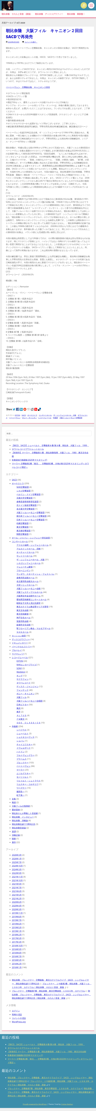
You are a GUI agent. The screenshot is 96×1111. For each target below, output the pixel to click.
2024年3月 (17, 869)
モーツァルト (22, 777)
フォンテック (22, 690)
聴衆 (14, 838)
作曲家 (55, 418)
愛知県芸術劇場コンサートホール (31, 599)
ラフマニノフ (18, 653)
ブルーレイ (17, 650)
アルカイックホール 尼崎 (28, 548)
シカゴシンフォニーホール (28, 563)
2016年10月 (17, 945)
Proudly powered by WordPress (35, 1104)
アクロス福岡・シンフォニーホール (32, 545)
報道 (14, 802)
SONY (19, 668)
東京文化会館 (22, 610)
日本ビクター (22, 704)
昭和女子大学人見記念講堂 (28, 603)
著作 (14, 842)
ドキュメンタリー (20, 643)
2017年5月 (17, 938)
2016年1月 (17, 967)
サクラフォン (22, 679)
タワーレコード (23, 682)
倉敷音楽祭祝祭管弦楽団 (27, 501)
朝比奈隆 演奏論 (20, 820)
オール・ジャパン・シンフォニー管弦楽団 (31, 537)
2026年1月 (17, 858)
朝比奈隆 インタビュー (23, 817)
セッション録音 (19, 635)
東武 (18, 708)
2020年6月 (17, 902)
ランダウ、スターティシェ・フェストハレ (35, 574)
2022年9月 (17, 873)
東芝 (18, 711)
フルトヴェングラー (25, 755)
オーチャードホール (25, 552)
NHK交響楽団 (22, 487)
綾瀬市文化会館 (23, 624)
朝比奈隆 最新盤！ (76, 14)
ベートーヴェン (14, 418)
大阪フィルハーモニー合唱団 (29, 701)
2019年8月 (17, 916)
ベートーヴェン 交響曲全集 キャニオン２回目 (28, 87)
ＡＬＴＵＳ (21, 715)
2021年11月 (17, 876)
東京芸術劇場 (22, 614)
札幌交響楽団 (22, 523)
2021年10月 (17, 880)
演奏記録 (16, 835)
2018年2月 (17, 934)
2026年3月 (17, 855)
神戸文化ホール (23, 617)
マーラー (20, 769)
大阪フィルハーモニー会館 (28, 588)
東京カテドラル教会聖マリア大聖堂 (32, 606)
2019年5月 (17, 927)
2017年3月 (17, 942)
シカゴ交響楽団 (23, 490)
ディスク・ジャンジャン (27, 686)
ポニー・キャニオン (29, 418)
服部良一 (20, 791)
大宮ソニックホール (25, 585)
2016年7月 (17, 956)
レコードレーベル (44, 418)
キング (19, 675)
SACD (24, 415)
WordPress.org (19, 1021)
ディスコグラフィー (21, 639)
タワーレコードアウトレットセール (28, 449)
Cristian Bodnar (67, 1104)
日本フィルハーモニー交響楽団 (30, 519)
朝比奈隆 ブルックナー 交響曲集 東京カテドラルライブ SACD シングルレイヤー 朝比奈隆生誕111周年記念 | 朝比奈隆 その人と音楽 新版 (51, 995)
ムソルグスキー (23, 773)
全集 (14, 798)
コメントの (19, 1018)
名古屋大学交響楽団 (25, 508)
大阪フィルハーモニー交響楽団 (71, 418)
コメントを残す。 (31, 42)
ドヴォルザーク (23, 748)
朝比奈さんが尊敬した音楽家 (25, 813)
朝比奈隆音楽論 (19, 827)
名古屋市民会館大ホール (27, 581)
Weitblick (20, 672)
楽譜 (14, 831)
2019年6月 (17, 923)
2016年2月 (17, 963)
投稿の (17, 1014)
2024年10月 (17, 865)
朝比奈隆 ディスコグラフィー (49, 14)
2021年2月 (17, 898)
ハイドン (20, 751)
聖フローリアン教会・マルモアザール (33, 628)
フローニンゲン (23, 570)
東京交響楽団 (22, 527)
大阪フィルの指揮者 (21, 806)
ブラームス (21, 759)
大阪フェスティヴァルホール (29, 592)
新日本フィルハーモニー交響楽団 (31, 516)
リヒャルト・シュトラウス (28, 780)
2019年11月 (17, 913)
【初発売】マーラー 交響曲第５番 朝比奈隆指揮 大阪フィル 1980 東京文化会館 (47, 1051)
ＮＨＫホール (22, 632)
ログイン (16, 1010)
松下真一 (20, 795)
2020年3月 (17, 909)
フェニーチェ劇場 (24, 567)
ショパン (20, 740)
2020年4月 (17, 905)
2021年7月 (17, 887)
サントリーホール (24, 556)
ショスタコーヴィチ (25, 737)
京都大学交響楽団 (24, 498)
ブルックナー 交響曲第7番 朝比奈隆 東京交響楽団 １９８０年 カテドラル (48, 991)
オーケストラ (32, 415)
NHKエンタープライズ (26, 664)
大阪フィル (21, 697)
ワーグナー (21, 788)
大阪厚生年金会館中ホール (28, 595)
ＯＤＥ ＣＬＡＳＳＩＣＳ (28, 722)
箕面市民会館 (22, 621)
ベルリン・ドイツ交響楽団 (28, 494)
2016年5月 (17, 960)
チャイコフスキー (24, 744)
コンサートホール (45, 415)
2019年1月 (17, 931)
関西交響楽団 (22, 534)
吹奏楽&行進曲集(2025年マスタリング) (29, 460)
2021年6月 (17, 891)
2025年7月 (17, 862)
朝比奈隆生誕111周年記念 (23, 824)
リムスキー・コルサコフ (27, 784)
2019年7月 (17, 920)
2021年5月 (17, 895)
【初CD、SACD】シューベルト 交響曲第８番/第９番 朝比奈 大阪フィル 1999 (50, 445)
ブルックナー (22, 762)
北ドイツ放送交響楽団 (26, 505)
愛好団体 (16, 809)
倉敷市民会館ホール (25, 577)
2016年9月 (17, 949)
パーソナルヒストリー (22, 646)
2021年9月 (17, 884)
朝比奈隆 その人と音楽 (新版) (16, 14)
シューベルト (22, 733)
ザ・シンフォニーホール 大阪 (64, 415)
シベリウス (21, 729)
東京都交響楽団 (23, 530)
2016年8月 (17, 952)
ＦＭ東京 (20, 719)
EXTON (17, 415)
